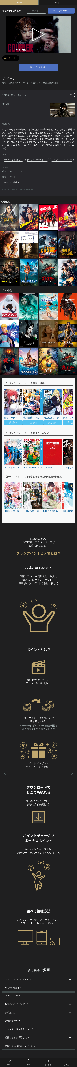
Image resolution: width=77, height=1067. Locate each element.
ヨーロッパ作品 (10, 182)
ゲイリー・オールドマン (37, 159)
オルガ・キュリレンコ (13, 159)
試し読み (13, 422)
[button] (69, 407)
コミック (58, 2)
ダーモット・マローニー (62, 159)
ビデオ (19, 2)
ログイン (36, 10)
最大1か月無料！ (61, 10)
